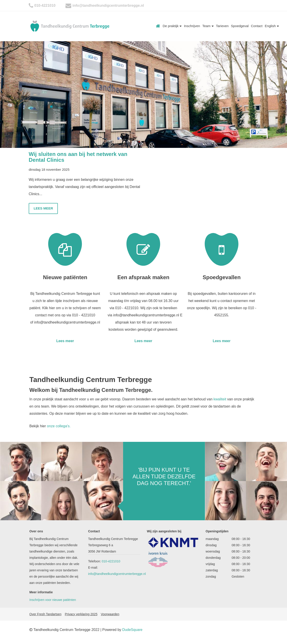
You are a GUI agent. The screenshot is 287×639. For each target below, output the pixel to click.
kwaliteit (219, 399)
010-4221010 (44, 5)
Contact (257, 26)
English (272, 26)
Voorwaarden (110, 614)
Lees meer (43, 208)
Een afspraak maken (143, 277)
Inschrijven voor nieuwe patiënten (52, 600)
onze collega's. (58, 426)
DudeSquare (132, 630)
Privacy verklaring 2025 (81, 614)
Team (208, 26)
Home (158, 26)
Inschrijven (192, 26)
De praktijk (172, 26)
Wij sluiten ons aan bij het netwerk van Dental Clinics (78, 157)
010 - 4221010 (83, 315)
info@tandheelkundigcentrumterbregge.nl (108, 5)
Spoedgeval (240, 26)
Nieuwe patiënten (65, 277)
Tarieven (222, 26)
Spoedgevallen (222, 277)
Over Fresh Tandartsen (45, 614)
